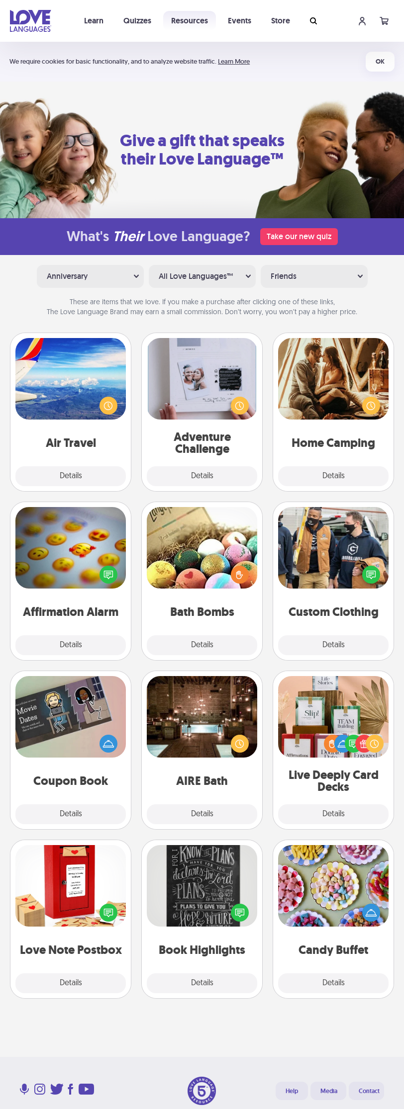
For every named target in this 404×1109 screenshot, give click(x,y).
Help (292, 1091)
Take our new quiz (299, 236)
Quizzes (137, 20)
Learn (93, 20)
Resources (189, 20)
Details (71, 476)
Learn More (234, 61)
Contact (369, 1091)
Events (239, 20)
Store (280, 20)
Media (328, 1091)
